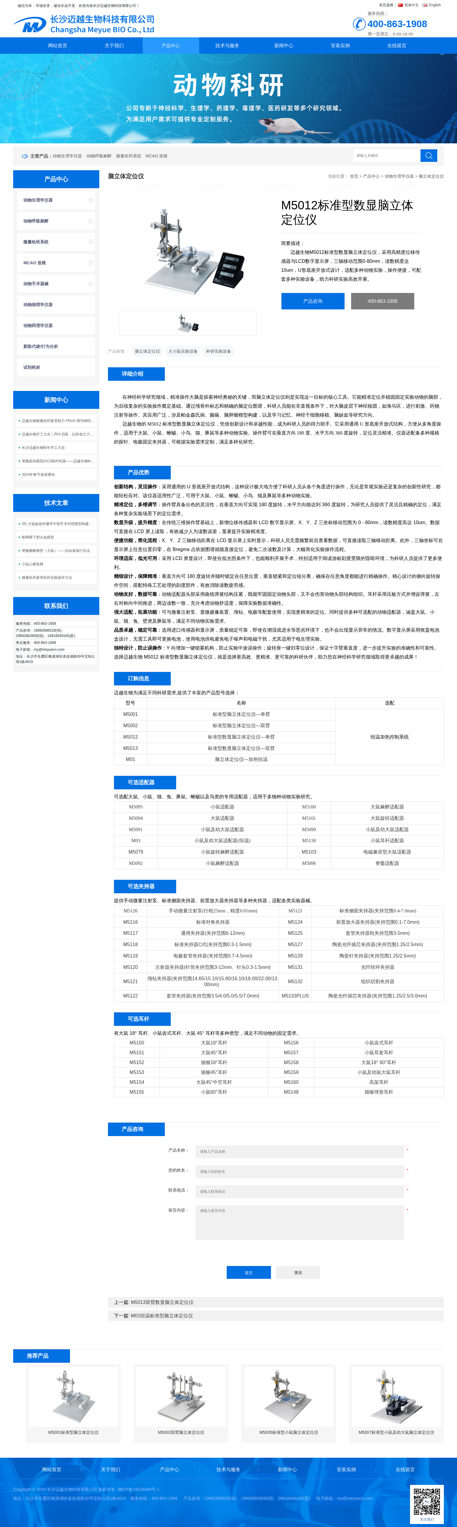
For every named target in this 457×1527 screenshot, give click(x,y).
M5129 (295, 955)
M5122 (130, 995)
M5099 (309, 829)
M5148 (291, 1092)
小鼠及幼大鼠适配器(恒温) (222, 840)
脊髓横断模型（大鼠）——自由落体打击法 (56, 551)
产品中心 (171, 45)
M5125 (295, 933)
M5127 (295, 944)
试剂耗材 (31, 367)
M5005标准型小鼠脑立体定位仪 (288, 1432)
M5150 (137, 1042)
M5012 (130, 736)
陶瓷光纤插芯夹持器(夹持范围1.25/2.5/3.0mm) (377, 995)
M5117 (130, 933)
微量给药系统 (128, 156)
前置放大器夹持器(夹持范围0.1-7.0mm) (378, 922)
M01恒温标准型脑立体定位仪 (162, 1315)
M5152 (137, 1062)
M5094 (136, 818)
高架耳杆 (379, 1082)
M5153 (137, 1072)
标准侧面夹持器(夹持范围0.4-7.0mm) (377, 910)
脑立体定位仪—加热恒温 (241, 759)
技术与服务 (227, 45)
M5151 (137, 1052)
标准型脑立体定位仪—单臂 (241, 714)
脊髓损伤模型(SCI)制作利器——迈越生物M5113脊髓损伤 (59, 461)
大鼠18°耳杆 (214, 1042)
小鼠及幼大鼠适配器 (222, 829)
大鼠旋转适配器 (387, 818)
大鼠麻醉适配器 (387, 806)
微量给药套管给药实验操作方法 (47, 577)
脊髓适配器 (387, 863)
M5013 (130, 748)
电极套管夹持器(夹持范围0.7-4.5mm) (212, 955)
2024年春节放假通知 (38, 474)
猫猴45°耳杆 (214, 1072)
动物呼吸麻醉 (99, 156)
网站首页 (57, 45)
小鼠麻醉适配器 (222, 863)
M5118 (130, 944)
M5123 (295, 910)
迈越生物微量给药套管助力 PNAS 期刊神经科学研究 (59, 421)
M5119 (130, 955)
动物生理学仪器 (67, 156)
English (432, 5)
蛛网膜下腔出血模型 (38, 537)
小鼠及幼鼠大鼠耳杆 (378, 1072)
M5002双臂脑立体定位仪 (181, 1432)
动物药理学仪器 (38, 325)
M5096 (309, 863)
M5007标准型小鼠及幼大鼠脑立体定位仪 (396, 1432)
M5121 (130, 981)
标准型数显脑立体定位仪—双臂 (241, 748)
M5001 (130, 714)
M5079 (136, 851)
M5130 (309, 840)
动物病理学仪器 (38, 304)
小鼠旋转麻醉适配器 (222, 851)
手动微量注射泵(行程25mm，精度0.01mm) (213, 910)
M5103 (309, 851)
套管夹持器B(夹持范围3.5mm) (378, 933)
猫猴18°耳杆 (214, 1062)
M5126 (130, 910)
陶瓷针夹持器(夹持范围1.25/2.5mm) (377, 955)
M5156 (291, 1042)
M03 (135, 840)
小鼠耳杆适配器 (387, 840)
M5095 (136, 806)
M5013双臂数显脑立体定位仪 (162, 1302)
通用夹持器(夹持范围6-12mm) (213, 933)
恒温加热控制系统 (390, 736)
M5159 (291, 1072)
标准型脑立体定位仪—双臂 (241, 725)
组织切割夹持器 (377, 981)
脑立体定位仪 (431, 176)
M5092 (136, 863)
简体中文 (409, 5)
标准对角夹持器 (213, 922)
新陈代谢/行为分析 (40, 346)
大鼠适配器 (222, 818)
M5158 (291, 1062)
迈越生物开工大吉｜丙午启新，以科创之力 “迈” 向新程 (59, 434)
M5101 (309, 818)
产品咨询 (312, 301)
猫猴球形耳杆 (379, 1092)
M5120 (130, 967)
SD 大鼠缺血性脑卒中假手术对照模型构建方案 (59, 524)
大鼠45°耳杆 (214, 1052)
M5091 (136, 829)
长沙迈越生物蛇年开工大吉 (43, 448)
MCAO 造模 (157, 156)
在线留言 (396, 45)
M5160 (291, 1082)
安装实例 (340, 45)
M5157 (291, 1052)
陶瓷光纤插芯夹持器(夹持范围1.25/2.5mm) (377, 944)
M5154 (137, 1082)
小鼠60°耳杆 (214, 1092)
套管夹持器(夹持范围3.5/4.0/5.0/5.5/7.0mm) (213, 995)
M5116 (130, 922)
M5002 (130, 725)
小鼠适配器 (222, 806)
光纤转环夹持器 (377, 967)
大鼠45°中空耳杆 (214, 1082)
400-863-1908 (383, 301)
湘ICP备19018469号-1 (138, 1489)
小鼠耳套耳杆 (379, 1052)
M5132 (295, 981)
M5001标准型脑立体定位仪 (73, 1432)
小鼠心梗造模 (32, 564)
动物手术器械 (35, 283)
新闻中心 (283, 45)
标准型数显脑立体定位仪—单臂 (241, 736)
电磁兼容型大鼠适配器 (387, 851)
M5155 (137, 1092)
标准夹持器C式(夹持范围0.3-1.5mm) (213, 944)
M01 (130, 759)
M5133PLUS (295, 995)
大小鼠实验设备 (183, 351)
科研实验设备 (218, 351)
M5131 (295, 967)
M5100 (309, 806)
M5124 (295, 922)
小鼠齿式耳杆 (379, 1042)
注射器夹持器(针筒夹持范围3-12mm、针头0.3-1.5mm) (213, 967)
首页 (354, 176)
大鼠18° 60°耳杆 (378, 1062)
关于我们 (114, 45)
